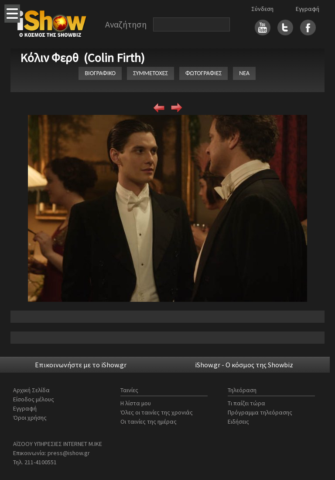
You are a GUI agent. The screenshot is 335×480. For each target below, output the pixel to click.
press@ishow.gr (69, 453)
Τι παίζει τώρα (246, 403)
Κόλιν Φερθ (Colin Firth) (82, 58)
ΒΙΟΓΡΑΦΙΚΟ (100, 73)
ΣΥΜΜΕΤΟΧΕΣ (150, 73)
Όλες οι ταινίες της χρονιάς (156, 412)
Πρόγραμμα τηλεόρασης (260, 412)
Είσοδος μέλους (33, 399)
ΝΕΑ (244, 73)
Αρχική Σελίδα (31, 390)
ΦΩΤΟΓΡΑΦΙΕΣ (203, 73)
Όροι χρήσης (30, 417)
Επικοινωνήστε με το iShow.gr (80, 364)
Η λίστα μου (135, 403)
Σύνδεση (262, 9)
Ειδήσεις (238, 421)
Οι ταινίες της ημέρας (148, 421)
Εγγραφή (307, 9)
